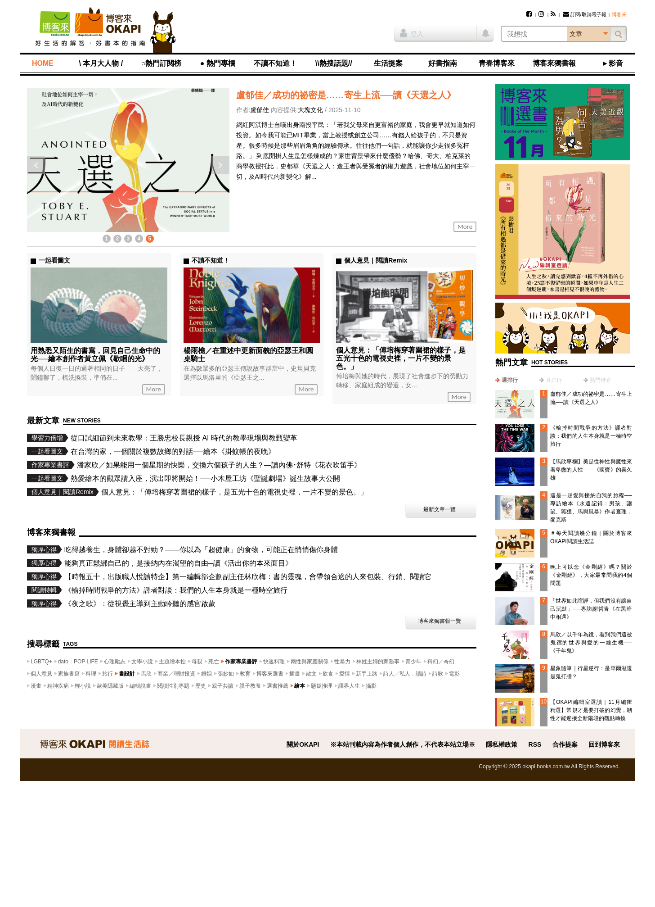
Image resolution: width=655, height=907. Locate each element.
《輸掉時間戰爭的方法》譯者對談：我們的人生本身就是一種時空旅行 (591, 436)
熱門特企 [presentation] (600, 380)
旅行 (107, 674)
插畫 (294, 674)
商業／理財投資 (176, 674)
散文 (311, 674)
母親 (197, 661)
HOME (43, 63)
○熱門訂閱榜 (161, 63)
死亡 (213, 661)
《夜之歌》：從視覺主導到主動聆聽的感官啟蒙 (139, 604)
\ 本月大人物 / (101, 63)
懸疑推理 (321, 686)
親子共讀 (222, 686)
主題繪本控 (172, 661)
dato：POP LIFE (78, 661)
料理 (90, 674)
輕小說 (83, 686)
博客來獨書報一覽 (439, 621)
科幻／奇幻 (440, 661)
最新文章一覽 (439, 509)
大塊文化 (310, 109)
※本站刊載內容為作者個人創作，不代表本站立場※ (402, 744)
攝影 (371, 686)
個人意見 (41, 674)
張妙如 (226, 674)
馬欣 (146, 674)
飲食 (328, 674)
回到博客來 (604, 744)
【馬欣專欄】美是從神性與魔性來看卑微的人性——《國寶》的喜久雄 (591, 469)
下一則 (220, 165)
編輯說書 (140, 686)
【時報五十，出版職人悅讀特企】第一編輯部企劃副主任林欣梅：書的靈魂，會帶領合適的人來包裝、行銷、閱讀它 (247, 576)
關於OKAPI (303, 744)
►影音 (612, 63)
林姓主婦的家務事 (377, 661)
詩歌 (437, 674)
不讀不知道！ (275, 63)
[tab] (506, 380)
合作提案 (565, 744)
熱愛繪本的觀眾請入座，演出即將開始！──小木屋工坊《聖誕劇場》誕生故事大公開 (205, 478)
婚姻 (206, 674)
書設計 (127, 674)
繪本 (299, 686)
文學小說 (142, 661)
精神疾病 (58, 686)
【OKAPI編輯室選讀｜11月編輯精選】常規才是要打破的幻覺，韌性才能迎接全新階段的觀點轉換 (591, 710)
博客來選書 (269, 674)
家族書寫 (69, 674)
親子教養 (250, 686)
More (465, 226)
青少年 (413, 661)
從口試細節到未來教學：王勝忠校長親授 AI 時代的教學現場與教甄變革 (184, 438)
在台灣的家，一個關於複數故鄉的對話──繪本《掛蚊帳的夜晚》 (173, 451)
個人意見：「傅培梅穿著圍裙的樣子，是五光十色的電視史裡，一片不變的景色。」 (401, 358)
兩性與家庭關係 (309, 661)
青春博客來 (497, 63)
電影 (454, 674)
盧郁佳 (259, 109)
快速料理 (274, 661)
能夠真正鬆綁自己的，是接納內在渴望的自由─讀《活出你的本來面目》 (178, 563)
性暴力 (342, 661)
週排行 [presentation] (510, 380)
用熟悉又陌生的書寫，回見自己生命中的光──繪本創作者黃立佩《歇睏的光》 (95, 355)
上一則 (36, 165)
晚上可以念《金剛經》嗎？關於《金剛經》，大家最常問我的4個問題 (591, 575)
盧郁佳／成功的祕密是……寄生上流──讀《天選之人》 (346, 95)
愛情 (344, 674)
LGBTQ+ (41, 661)
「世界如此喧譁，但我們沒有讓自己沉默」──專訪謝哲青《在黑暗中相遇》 (591, 609)
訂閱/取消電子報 (584, 14)
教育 (245, 674)
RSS (535, 744)
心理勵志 (115, 661)
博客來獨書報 (554, 63)
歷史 (200, 686)
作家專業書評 (241, 661)
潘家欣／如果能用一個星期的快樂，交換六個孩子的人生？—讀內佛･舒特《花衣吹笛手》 (219, 465)
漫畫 (36, 686)
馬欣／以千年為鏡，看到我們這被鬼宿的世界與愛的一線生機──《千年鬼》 (591, 642)
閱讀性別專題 (173, 686)
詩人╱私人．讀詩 (404, 674)
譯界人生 (349, 686)
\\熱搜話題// (333, 63)
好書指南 (442, 63)
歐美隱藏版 (110, 686)
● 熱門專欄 (217, 63)
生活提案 (388, 63)
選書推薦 (277, 686)
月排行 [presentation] (554, 380)
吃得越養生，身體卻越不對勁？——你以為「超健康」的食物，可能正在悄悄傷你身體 (201, 549)
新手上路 (366, 674)
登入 (411, 33)
